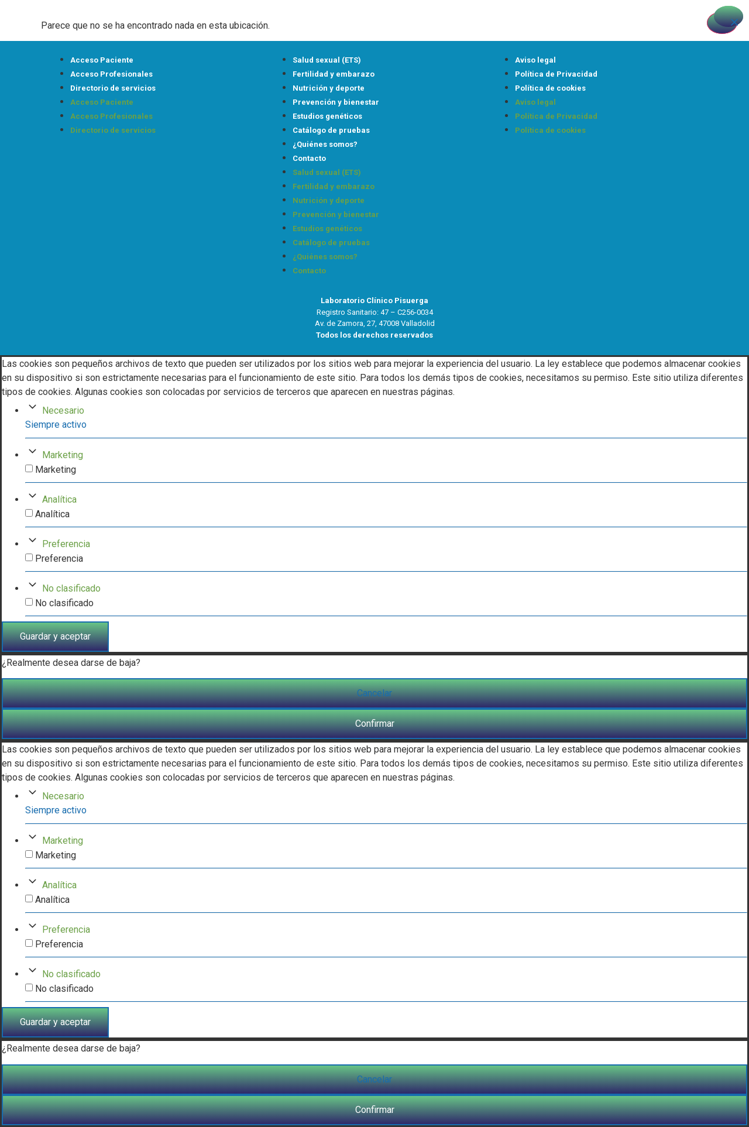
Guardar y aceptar (55, 636)
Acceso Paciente (101, 60)
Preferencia (66, 543)
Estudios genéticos (327, 116)
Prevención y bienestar (336, 102)
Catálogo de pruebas (331, 130)
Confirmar (374, 723)
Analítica (59, 499)
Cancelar (374, 693)
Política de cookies (550, 88)
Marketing (62, 455)
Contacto (309, 158)
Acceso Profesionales (111, 74)
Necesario (63, 410)
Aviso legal (535, 60)
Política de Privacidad (556, 74)
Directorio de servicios (113, 88)
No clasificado (71, 588)
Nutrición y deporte (329, 88)
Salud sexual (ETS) (327, 60)
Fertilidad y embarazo (333, 74)
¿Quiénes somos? (325, 144)
